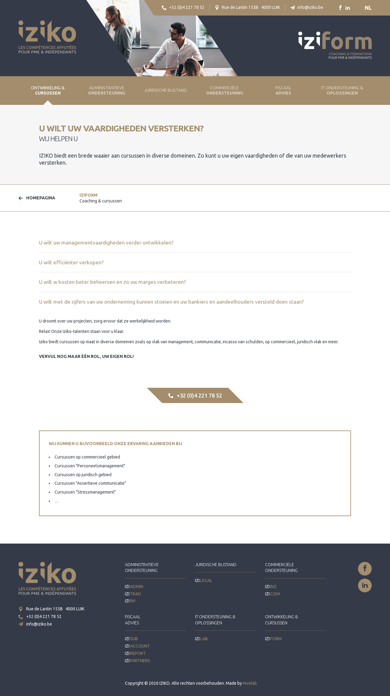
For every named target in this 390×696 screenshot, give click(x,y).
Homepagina (36, 197)
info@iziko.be (306, 7)
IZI (101, 198)
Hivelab (250, 683)
